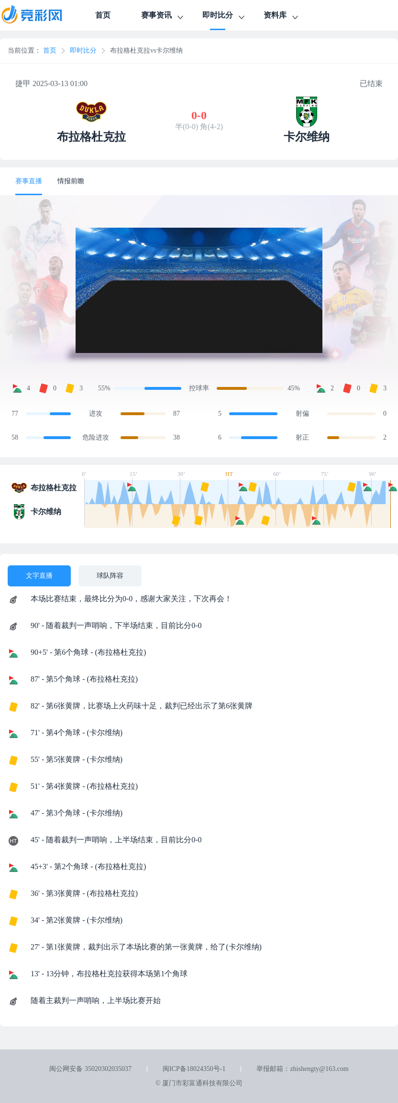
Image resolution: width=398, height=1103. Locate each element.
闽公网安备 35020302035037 (90, 1068)
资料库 (282, 16)
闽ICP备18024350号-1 (194, 1068)
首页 (103, 15)
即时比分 (224, 16)
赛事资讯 (163, 16)
